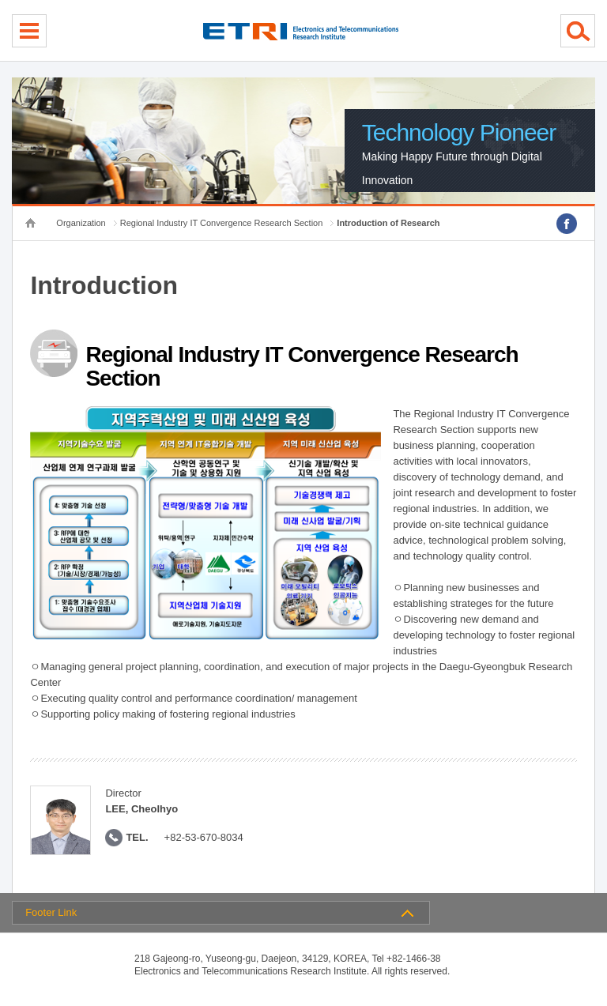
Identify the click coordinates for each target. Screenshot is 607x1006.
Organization (80, 223)
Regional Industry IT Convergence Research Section (221, 223)
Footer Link (51, 912)
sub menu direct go (0, 0)
